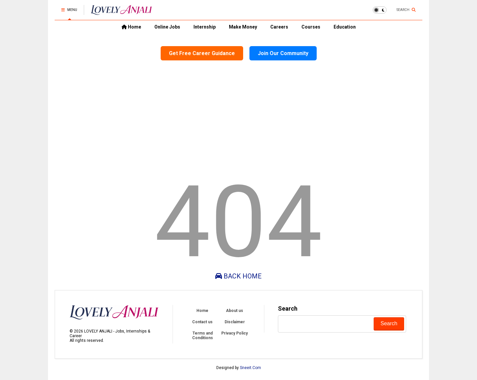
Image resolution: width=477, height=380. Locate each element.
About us (234, 310)
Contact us (202, 322)
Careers (279, 27)
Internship (204, 27)
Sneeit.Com (250, 367)
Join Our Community (283, 53)
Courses (310, 27)
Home (131, 27)
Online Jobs (167, 27)
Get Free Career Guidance (202, 53)
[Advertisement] (238, 116)
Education (345, 27)
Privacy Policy (234, 333)
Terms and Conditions (202, 335)
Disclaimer (235, 322)
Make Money (243, 27)
